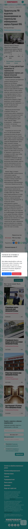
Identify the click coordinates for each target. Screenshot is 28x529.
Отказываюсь (16, 274)
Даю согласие (7, 274)
